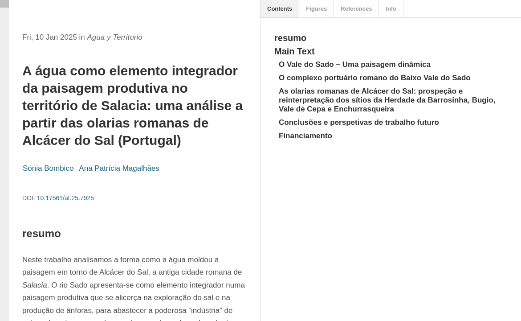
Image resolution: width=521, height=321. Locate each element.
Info (391, 8)
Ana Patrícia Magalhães (119, 168)
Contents (279, 8)
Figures (316, 8)
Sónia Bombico (48, 168)
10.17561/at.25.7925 (65, 198)
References (356, 8)
